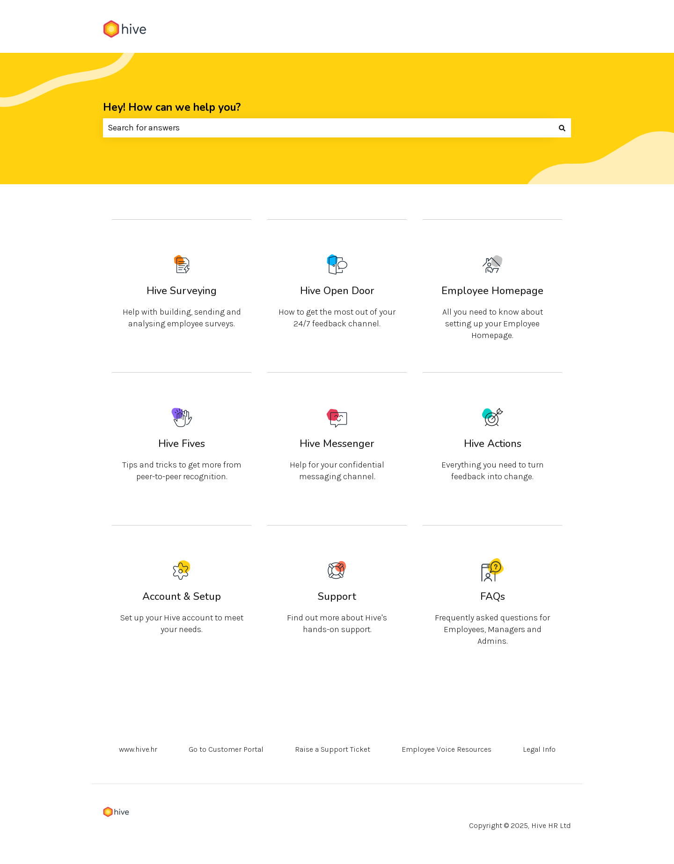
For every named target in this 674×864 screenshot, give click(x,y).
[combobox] (328, 127)
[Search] (562, 127)
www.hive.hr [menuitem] (138, 749)
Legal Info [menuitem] (539, 749)
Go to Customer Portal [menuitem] (226, 749)
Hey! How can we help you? (172, 107)
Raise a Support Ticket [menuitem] (332, 749)
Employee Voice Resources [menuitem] (446, 749)
